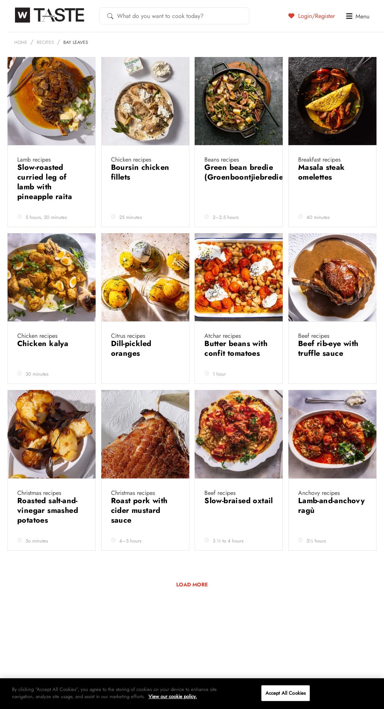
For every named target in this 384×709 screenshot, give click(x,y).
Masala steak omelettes (321, 172)
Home (20, 42)
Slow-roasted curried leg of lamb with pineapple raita (45, 182)
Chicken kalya (44, 343)
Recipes (45, 42)
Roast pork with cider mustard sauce (139, 510)
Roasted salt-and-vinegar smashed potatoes (47, 510)
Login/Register (311, 16)
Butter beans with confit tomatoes (235, 348)
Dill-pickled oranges (131, 348)
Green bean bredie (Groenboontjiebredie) (245, 172)
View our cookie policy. (172, 696)
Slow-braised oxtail (238, 500)
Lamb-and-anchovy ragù (331, 505)
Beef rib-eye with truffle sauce (328, 348)
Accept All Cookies (286, 693)
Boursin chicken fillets (140, 172)
